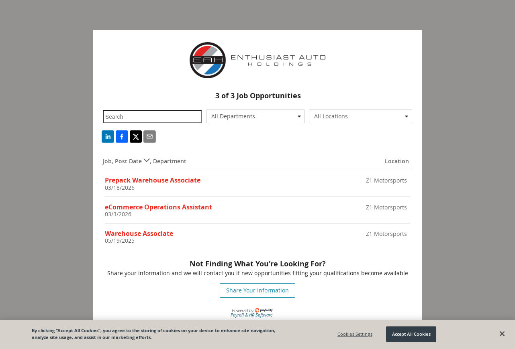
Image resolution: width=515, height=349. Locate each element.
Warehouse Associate (139, 233)
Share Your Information (257, 290)
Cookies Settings (354, 334)
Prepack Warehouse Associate (152, 180)
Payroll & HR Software (251, 315)
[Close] (502, 334)
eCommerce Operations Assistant (158, 207)
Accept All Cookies (411, 334)
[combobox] (255, 116)
